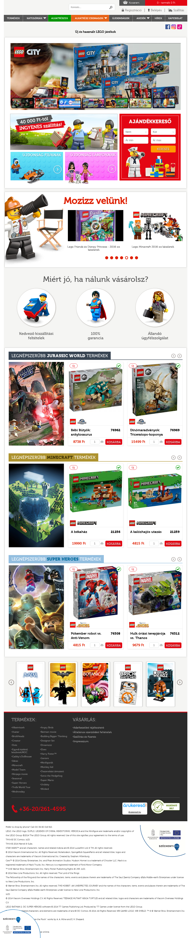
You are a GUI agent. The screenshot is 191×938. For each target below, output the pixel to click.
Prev (16, 77)
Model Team (18, 769)
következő (179, 356)
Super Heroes (19, 783)
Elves (43, 749)
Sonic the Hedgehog (51, 775)
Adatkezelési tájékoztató (88, 727)
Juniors (45, 758)
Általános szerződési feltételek (92, 732)
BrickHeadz (18, 736)
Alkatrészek (59, 18)
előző (173, 356)
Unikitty (45, 784)
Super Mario (47, 780)
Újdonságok (120, 18)
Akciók (141, 18)
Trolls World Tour (21, 787)
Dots (14, 745)
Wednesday (18, 791)
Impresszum (81, 741)
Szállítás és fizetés (84, 736)
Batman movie (48, 732)
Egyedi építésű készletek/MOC (19, 751)
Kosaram (134, 2)
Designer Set (47, 740)
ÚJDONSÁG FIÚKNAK (42, 155)
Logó (34, 7)
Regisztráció (133, 10)
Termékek (13, 18)
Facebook (167, 26)
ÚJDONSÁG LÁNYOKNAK (93, 155)
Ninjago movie (20, 774)
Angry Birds (47, 727)
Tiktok (179, 26)
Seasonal (17, 778)
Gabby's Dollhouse (22, 756)
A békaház (79, 532)
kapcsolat (175, 18)
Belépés (156, 10)
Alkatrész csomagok (89, 18)
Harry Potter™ (49, 754)
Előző (11, 682)
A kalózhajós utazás (146, 532)
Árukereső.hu (134, 812)
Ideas (15, 761)
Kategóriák (34, 18)
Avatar (15, 732)
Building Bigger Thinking (54, 736)
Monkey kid (47, 767)
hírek (158, 18)
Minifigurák (47, 762)
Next (175, 77)
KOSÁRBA (114, 442)
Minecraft (17, 765)
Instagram (173, 26)
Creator (16, 740)
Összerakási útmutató (52, 771)
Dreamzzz (46, 745)
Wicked (45, 789)
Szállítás (178, 10)
